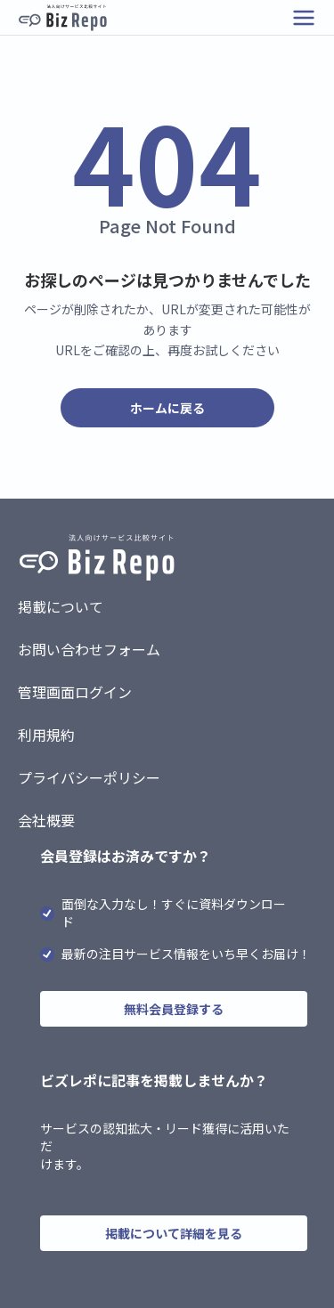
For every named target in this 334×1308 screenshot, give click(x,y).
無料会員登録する (174, 1009)
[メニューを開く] (303, 17)
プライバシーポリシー (89, 777)
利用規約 (46, 734)
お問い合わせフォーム (89, 649)
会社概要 (46, 820)
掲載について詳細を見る (173, 1233)
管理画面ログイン (75, 692)
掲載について (60, 606)
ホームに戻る (167, 408)
